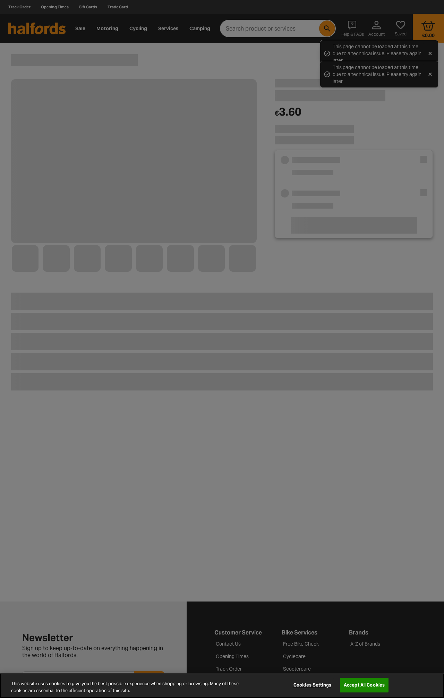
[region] (222, 685)
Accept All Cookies (364, 685)
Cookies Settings (312, 685)
